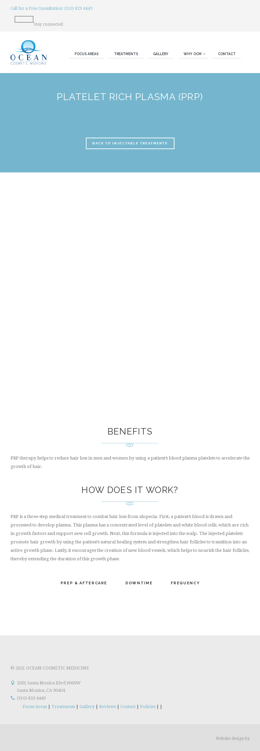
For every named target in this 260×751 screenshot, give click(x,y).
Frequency (185, 583)
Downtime (138, 583)
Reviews (107, 706)
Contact (128, 706)
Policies (148, 706)
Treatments (63, 706)
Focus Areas (35, 706)
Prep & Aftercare (84, 583)
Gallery (87, 706)
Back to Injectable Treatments (130, 143)
